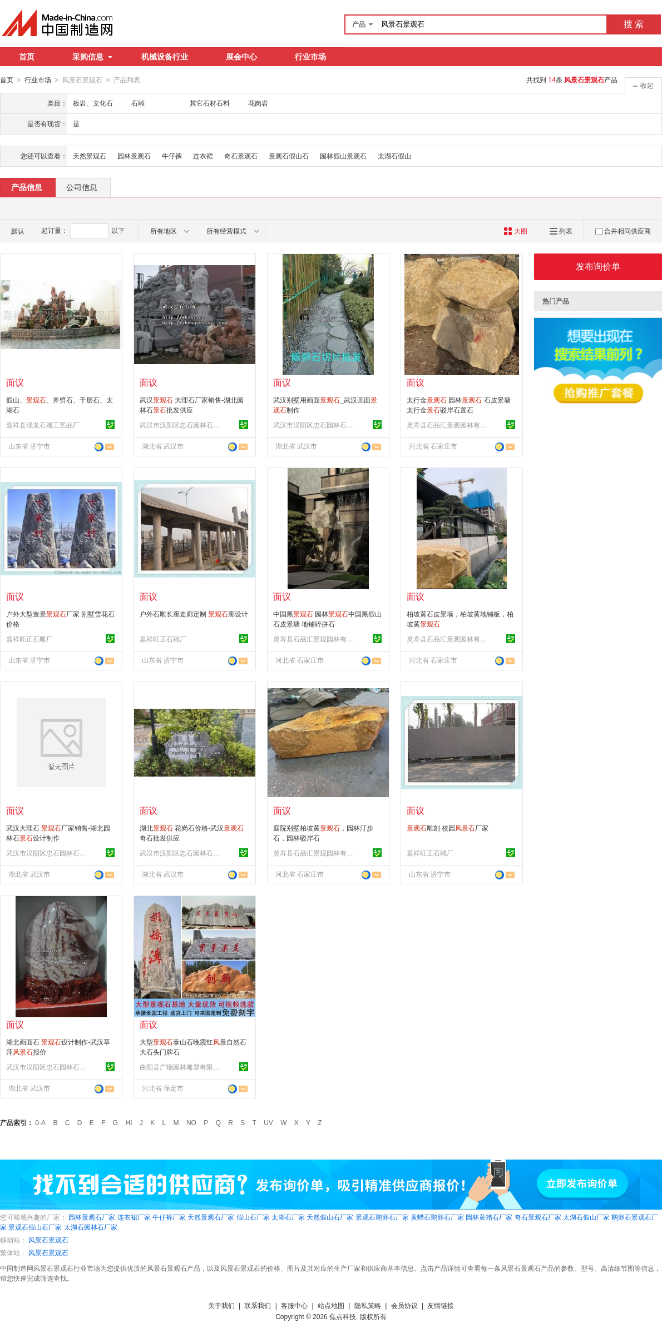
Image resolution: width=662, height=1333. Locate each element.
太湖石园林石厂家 (90, 1227)
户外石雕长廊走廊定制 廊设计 (194, 614)
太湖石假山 (394, 156)
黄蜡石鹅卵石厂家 (437, 1217)
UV (268, 1122)
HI (129, 1122)
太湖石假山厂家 (586, 1217)
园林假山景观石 (343, 156)
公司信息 (81, 186)
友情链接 (440, 1305)
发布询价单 (598, 266)
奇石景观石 (241, 156)
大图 (515, 231)
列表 (561, 231)
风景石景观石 (48, 1240)
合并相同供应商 (623, 231)
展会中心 (241, 56)
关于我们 (221, 1305)
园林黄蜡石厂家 (489, 1217)
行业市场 (310, 56)
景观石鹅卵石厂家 (382, 1217)
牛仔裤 (172, 156)
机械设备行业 (164, 56)
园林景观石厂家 (91, 1217)
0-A (40, 1122)
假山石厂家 (253, 1217)
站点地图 (331, 1305)
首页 (26, 56)
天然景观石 (89, 156)
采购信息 (92, 56)
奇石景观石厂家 (538, 1217)
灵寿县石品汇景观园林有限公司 (448, 425)
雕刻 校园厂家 (447, 828)
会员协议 (404, 1305)
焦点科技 (342, 1316)
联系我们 (257, 1305)
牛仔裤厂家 (169, 1217)
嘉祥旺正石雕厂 (29, 639)
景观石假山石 (289, 156)
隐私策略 (367, 1305)
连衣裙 (203, 156)
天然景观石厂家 (210, 1217)
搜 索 (634, 24)
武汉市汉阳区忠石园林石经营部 (181, 425)
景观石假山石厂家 (35, 1227)
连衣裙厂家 (134, 1217)
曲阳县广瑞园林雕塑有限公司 (181, 1067)
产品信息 (26, 186)
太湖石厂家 (288, 1217)
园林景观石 (134, 156)
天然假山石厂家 (330, 1217)
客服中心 (294, 1305)
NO (191, 1122)
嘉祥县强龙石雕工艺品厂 (43, 425)
